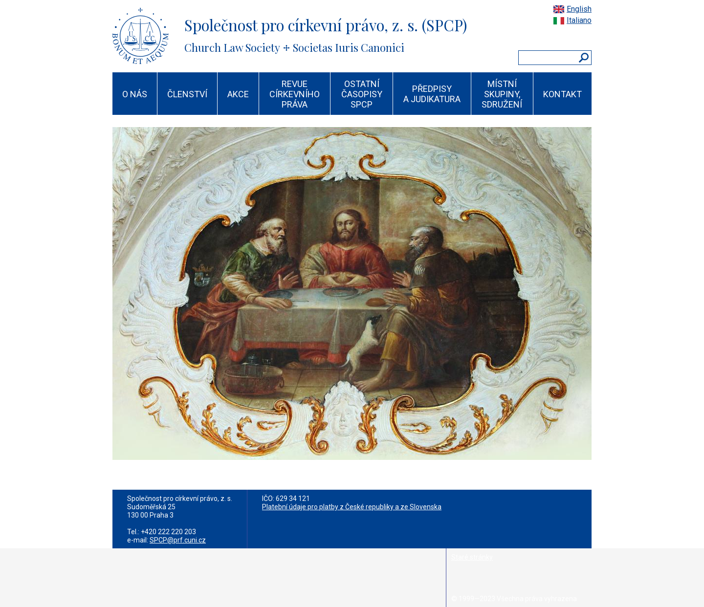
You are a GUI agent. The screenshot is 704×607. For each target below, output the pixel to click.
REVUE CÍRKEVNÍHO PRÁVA (294, 94)
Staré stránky (472, 557)
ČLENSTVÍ (187, 94)
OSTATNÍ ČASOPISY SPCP (361, 94)
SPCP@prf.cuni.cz (178, 540)
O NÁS (134, 94)
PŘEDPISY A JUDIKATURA (432, 94)
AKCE (238, 94)
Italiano (579, 20)
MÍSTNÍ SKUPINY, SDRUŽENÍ (502, 94)
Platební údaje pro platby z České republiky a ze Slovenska (351, 507)
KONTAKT (562, 94)
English (579, 9)
